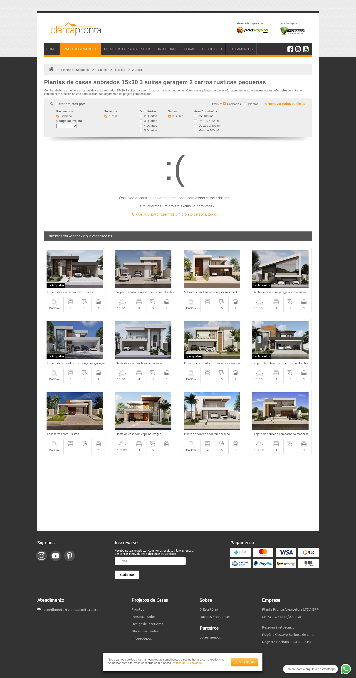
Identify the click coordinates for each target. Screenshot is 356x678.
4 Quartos (148, 125)
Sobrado (64, 116)
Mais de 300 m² (206, 130)
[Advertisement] (178, 492)
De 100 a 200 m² (207, 121)
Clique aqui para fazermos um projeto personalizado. (174, 214)
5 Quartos (148, 130)
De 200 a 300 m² (207, 125)
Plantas (251, 104)
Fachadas (232, 104)
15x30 (110, 116)
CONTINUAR (244, 662)
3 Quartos (148, 121)
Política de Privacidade (187, 663)
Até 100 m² (203, 116)
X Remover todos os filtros (285, 104)
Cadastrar (127, 575)
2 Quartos (148, 116)
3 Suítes (175, 116)
